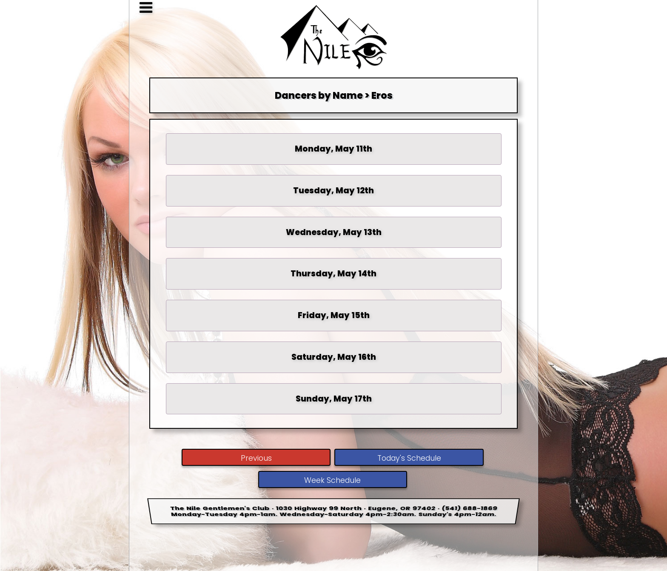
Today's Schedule (409, 458)
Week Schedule (332, 480)
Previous (256, 458)
